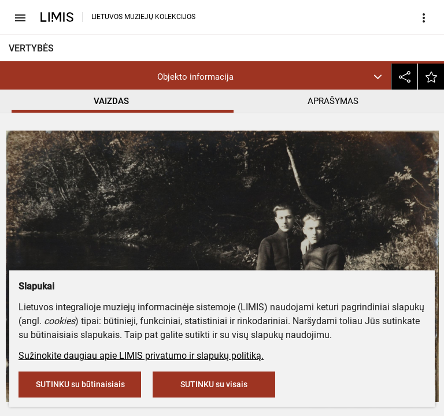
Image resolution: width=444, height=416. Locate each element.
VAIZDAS (111, 101)
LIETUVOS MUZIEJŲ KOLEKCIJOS (143, 17)
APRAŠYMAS (333, 101)
